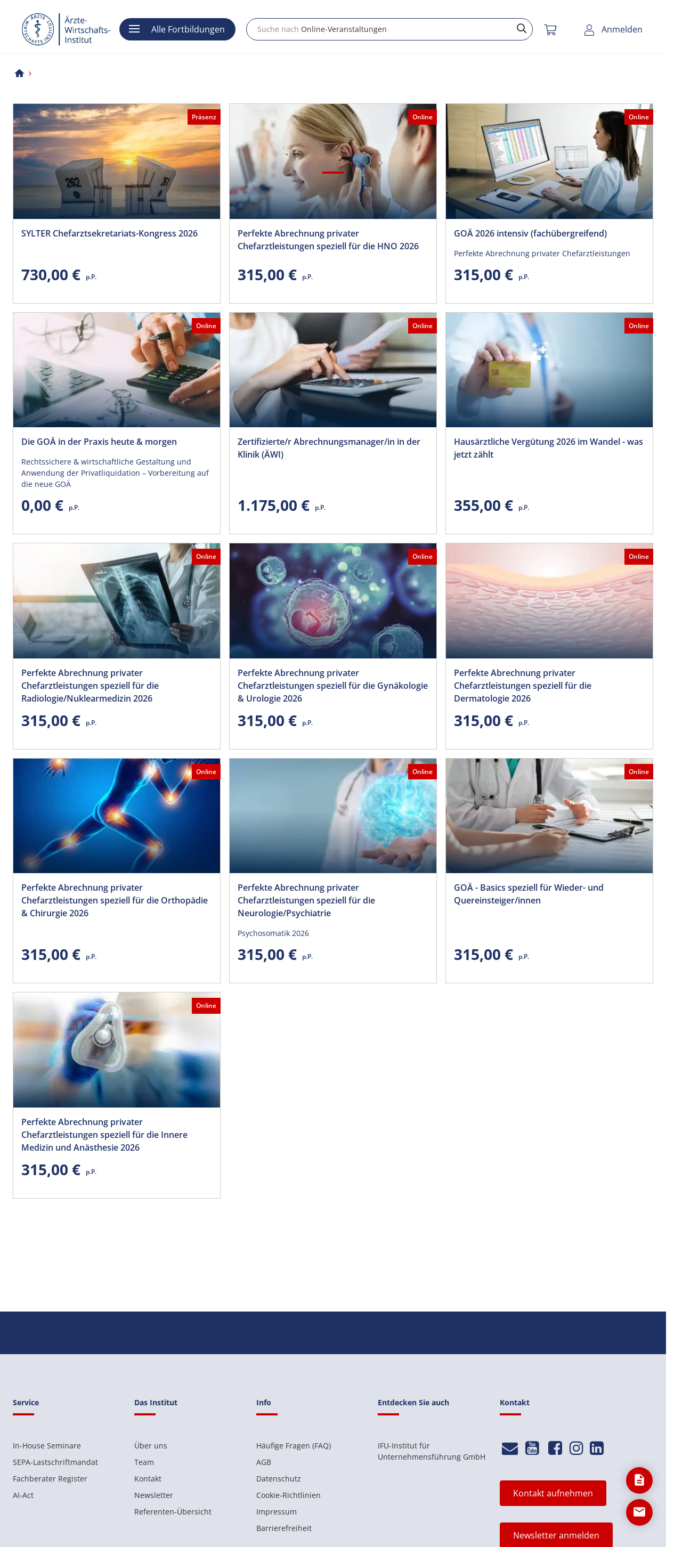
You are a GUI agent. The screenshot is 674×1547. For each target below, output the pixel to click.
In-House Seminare (47, 1445)
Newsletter (153, 1495)
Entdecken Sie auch (413, 1402)
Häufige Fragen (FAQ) (293, 1445)
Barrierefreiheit (284, 1528)
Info (263, 1402)
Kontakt (147, 1478)
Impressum (276, 1512)
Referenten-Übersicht (173, 1512)
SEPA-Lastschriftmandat (55, 1462)
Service (26, 1402)
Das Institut (155, 1402)
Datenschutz (278, 1478)
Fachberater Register (50, 1478)
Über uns (150, 1445)
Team (144, 1462)
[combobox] (389, 29)
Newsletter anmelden (556, 1535)
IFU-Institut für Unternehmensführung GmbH (431, 1451)
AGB (263, 1462)
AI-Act (23, 1495)
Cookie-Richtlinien (288, 1495)
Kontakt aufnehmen (553, 1493)
